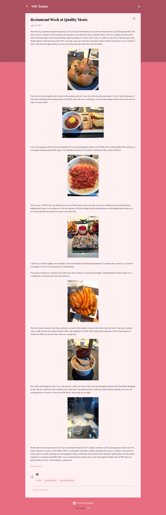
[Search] (139, 7)
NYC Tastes (40, 6)
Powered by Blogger (83, 503)
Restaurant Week (67, 480)
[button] (134, 19)
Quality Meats (50, 480)
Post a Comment (40, 490)
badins (89, 508)
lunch (39, 480)
